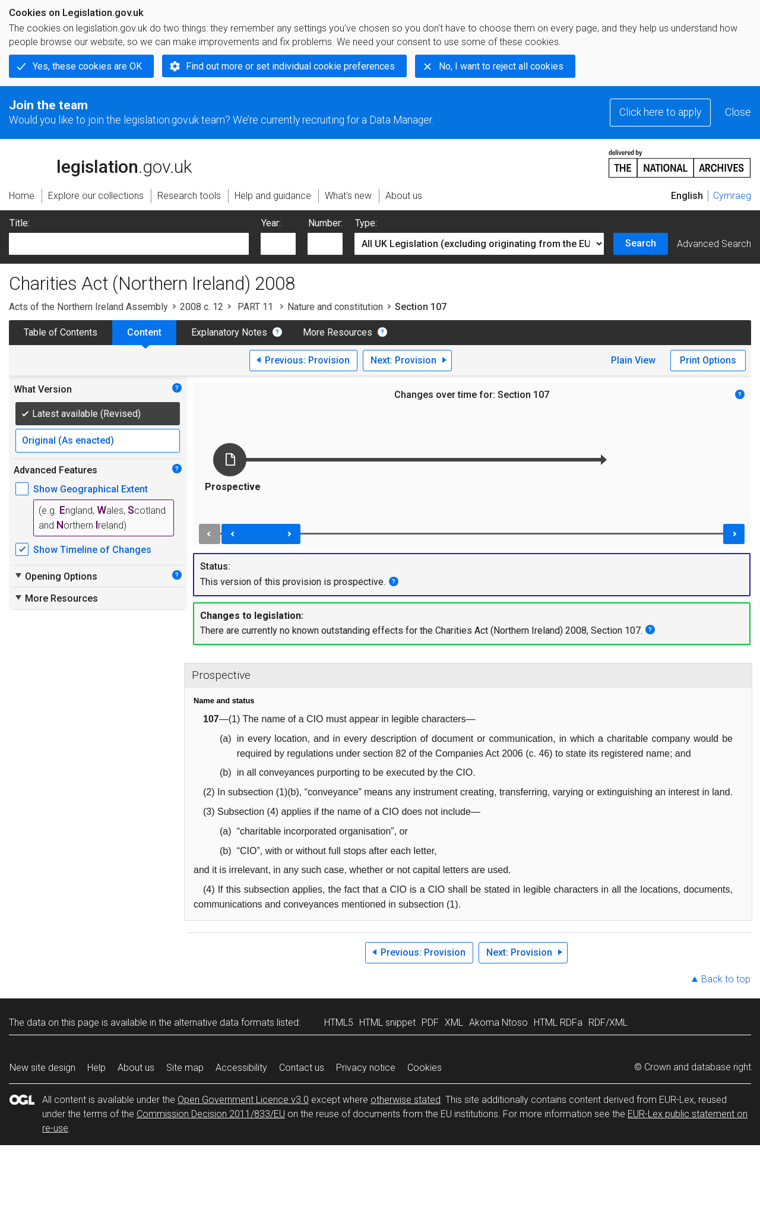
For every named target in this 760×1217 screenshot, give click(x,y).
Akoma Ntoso (498, 1022)
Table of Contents (60, 332)
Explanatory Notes (229, 332)
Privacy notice (365, 1067)
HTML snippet (387, 1022)
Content (144, 332)
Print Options (708, 360)
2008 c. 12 (201, 306)
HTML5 (338, 1022)
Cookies (424, 1067)
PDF (430, 1022)
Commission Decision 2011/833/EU (211, 1114)
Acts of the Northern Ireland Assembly (88, 306)
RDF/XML (608, 1022)
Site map (185, 1067)
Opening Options (55, 576)
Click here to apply (660, 112)
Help (96, 1067)
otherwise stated (405, 1099)
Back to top (725, 979)
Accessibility (241, 1067)
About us (136, 1067)
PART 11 (255, 306)
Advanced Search (714, 243)
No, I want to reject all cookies (501, 66)
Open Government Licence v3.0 (243, 1099)
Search (640, 243)
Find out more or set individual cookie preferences (290, 66)
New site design (42, 1067)
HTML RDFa (558, 1022)
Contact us (301, 1067)
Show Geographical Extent (90, 489)
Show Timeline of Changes (92, 549)
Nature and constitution (335, 306)
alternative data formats (224, 1022)
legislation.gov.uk (100, 163)
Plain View (633, 360)
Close (738, 112)
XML (454, 1022)
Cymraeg (732, 195)
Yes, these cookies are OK (87, 66)
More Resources (337, 332)
